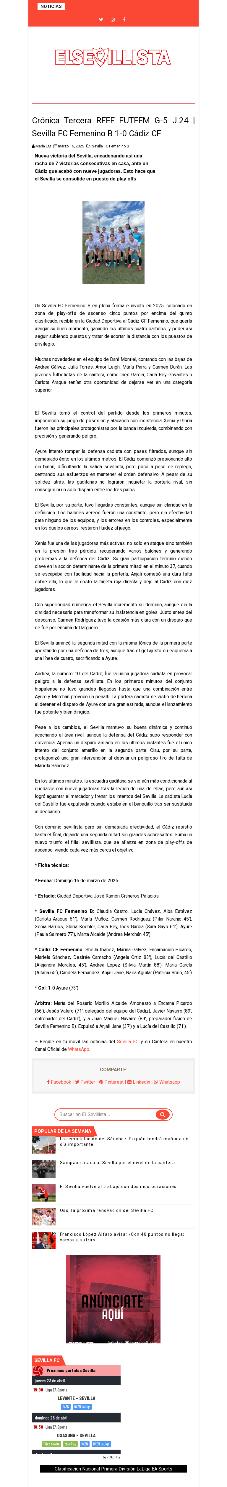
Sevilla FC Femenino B (110, 146)
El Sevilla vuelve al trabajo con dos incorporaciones (118, 1186)
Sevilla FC (128, 1041)
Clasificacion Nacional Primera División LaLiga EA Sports (113, 1469)
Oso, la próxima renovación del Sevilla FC (107, 1210)
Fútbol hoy (114, 1457)
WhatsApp (78, 1049)
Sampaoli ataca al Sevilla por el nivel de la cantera (117, 1162)
